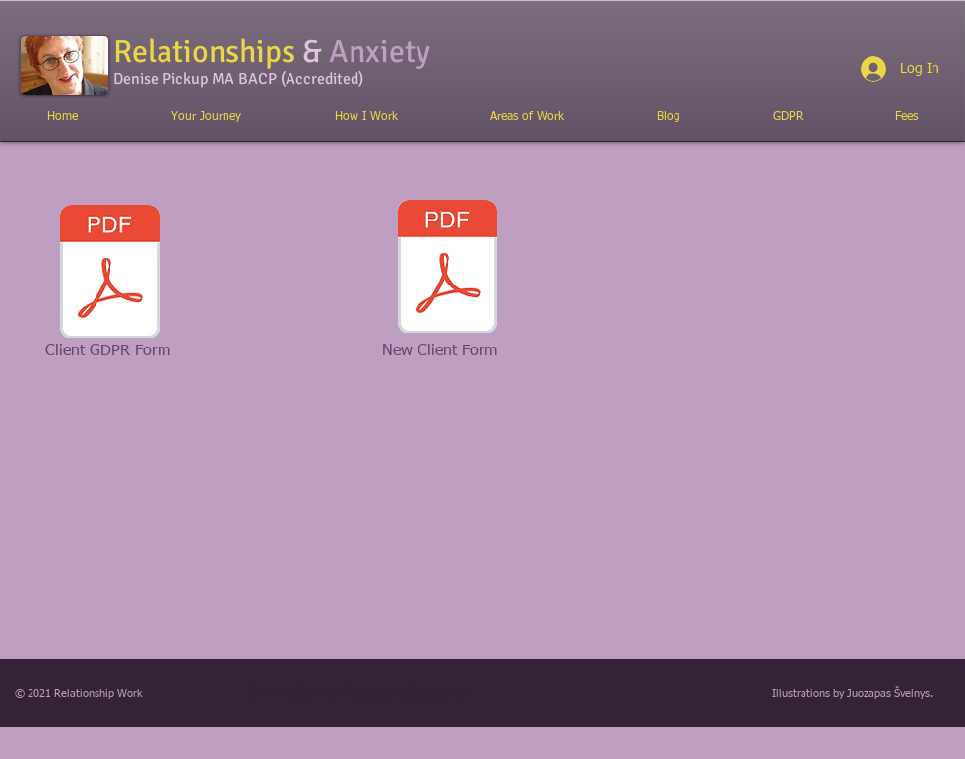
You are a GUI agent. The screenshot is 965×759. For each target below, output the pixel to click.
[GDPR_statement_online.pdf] (109, 274)
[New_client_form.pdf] (447, 269)
